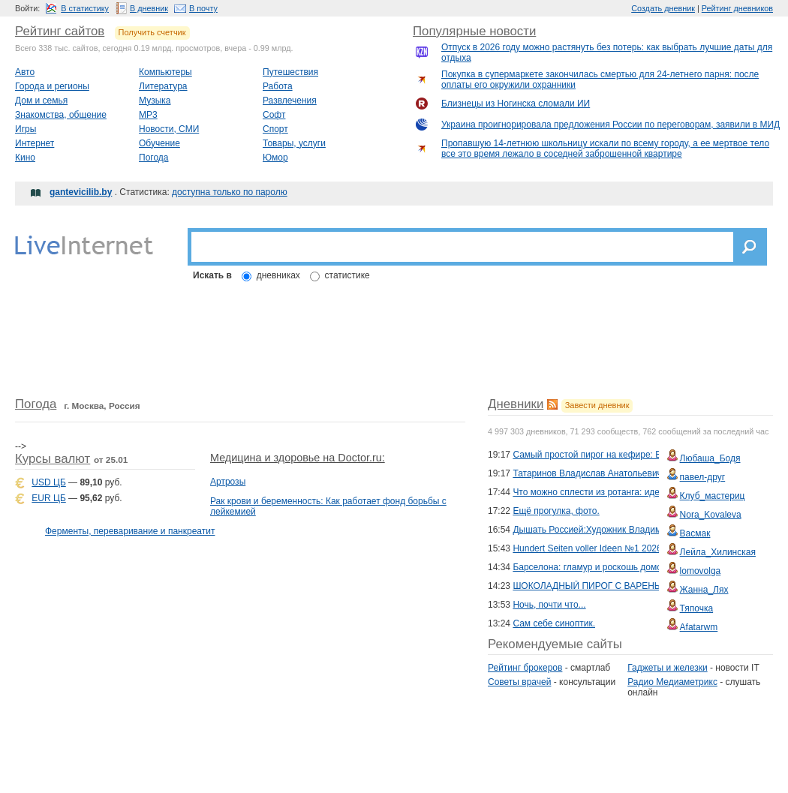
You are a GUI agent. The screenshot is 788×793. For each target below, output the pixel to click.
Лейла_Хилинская (718, 552)
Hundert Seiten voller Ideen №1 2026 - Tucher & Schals (624, 548)
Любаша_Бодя (710, 458)
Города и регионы (52, 86)
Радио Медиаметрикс (672, 682)
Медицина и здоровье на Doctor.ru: (297, 458)
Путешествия (290, 72)
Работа (278, 86)
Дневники (515, 404)
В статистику (85, 8)
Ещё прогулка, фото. (556, 511)
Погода (154, 157)
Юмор (275, 157)
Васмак (695, 533)
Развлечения (290, 100)
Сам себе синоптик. (554, 623)
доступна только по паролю (229, 192)
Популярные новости (474, 31)
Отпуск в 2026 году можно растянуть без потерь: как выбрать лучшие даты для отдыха (606, 52)
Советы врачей (519, 682)
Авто (25, 72)
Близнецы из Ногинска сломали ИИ (515, 103)
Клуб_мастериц (712, 496)
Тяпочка (697, 608)
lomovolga (700, 571)
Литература (163, 86)
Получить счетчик (152, 32)
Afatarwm (699, 627)
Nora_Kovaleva (710, 514)
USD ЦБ (48, 482)
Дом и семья (41, 100)
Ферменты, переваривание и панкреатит (130, 531)
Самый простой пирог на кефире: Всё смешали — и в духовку (643, 454)
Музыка (154, 100)
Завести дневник (597, 405)
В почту (203, 8)
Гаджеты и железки (667, 667)
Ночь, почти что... (549, 604)
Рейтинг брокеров (525, 667)
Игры (25, 129)
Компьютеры (165, 72)
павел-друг (703, 477)
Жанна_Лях (704, 589)
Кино (25, 157)
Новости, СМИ (169, 129)
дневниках (278, 275)
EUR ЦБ (48, 498)
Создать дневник (663, 8)
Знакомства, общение (61, 115)
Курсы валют (52, 459)
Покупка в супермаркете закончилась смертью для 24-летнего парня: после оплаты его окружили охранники (600, 79)
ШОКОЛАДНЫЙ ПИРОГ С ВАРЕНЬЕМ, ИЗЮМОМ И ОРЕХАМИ (645, 586)
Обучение (159, 143)
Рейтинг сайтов (59, 31)
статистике (347, 275)
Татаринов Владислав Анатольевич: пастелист (610, 473)
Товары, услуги (294, 143)
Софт (274, 115)
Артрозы (227, 481)
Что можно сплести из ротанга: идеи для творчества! (623, 492)
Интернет (34, 143)
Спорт (275, 129)
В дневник (149, 8)
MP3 (148, 115)
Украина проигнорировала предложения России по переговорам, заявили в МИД (610, 124)
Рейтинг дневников (737, 8)
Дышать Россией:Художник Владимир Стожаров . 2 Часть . (636, 529)
